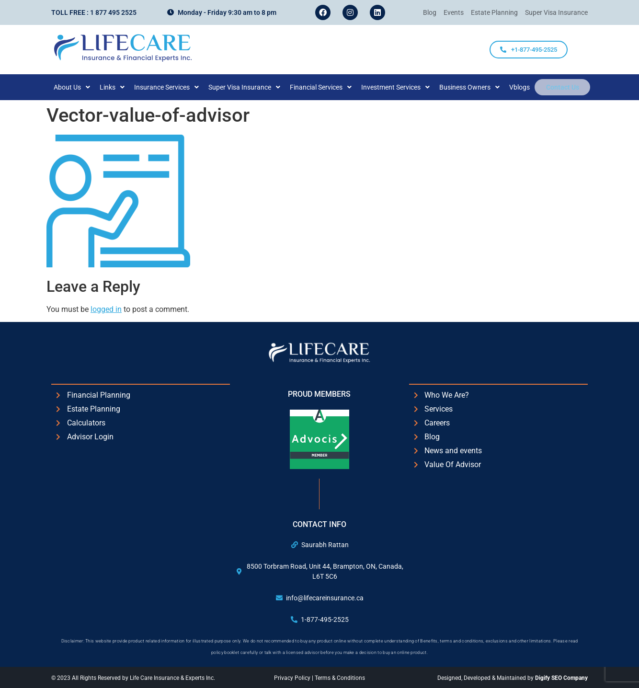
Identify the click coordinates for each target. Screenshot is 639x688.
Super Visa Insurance (251, 87)
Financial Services (327, 87)
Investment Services (402, 87)
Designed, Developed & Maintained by (512, 678)
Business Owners (476, 87)
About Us (78, 87)
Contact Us (562, 87)
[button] (79, 87)
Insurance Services (173, 87)
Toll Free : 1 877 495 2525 (94, 12)
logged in (106, 309)
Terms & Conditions (340, 678)
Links (118, 87)
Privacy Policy (293, 678)
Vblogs (526, 87)
